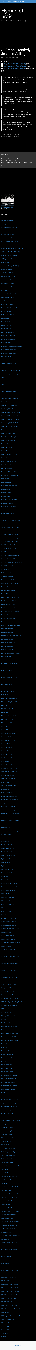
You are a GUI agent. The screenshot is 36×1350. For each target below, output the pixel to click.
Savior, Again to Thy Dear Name (9, 1075)
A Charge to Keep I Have (7, 220)
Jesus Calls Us (4, 726)
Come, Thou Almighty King (8, 433)
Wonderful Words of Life (7, 1326)
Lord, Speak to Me (5, 827)
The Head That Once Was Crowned (9, 1176)
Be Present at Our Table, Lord (8, 314)
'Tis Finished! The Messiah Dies (9, 1225)
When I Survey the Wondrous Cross (10, 1291)
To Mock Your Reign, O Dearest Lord (10, 1235)
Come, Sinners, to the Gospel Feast (9, 426)
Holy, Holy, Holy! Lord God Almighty (10, 625)
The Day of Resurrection (7, 1162)
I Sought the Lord (5, 705)
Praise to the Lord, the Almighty (9, 1036)
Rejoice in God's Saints (6, 1050)
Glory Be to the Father (6, 531)
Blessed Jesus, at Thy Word (8, 325)
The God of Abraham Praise (8, 1172)
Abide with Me (5, 217)
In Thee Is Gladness (6, 695)
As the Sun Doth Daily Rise (8, 297)
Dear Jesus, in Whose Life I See (9, 471)
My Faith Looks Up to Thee (8, 855)
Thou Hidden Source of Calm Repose (10, 1221)
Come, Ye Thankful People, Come (9, 454)
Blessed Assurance (5, 318)
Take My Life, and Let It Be (8, 1138)
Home (3, 1)
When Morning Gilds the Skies (8, 1298)
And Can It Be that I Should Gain (9, 283)
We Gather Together (6, 1256)
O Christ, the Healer (6, 893)
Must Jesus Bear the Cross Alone (9, 852)
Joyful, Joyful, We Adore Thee (8, 778)
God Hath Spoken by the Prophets (9, 541)
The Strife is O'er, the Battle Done (9, 1197)
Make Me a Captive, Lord (7, 834)
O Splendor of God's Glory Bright (9, 995)
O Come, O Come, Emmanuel (8, 907)
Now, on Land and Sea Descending (9, 886)
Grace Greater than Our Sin (8, 580)
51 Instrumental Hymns (7, 207)
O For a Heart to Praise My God (9, 918)
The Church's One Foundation (8, 1155)
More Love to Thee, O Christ (8, 845)
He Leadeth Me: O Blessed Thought (10, 611)
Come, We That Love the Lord (8, 443)
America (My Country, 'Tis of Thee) (10, 266)
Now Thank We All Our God (8, 890)
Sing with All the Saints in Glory (9, 1106)
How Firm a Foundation (7, 646)
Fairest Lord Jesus (5, 489)
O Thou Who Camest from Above (9, 998)
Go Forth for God (5, 569)
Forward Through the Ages (7, 513)
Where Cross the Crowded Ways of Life (11, 1309)
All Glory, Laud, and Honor (8, 234)
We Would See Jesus (6, 1274)
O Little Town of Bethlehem (8, 939)
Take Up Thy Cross (6, 1145)
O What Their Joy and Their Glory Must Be (11, 1002)
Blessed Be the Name (6, 321)
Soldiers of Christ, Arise (7, 1113)
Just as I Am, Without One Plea (8, 785)
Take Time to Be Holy (6, 1141)
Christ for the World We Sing (8, 367)
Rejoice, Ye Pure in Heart (7, 1057)
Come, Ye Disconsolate (7, 447)
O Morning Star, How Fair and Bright (10, 956)
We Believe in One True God (8, 1253)
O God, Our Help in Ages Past (8, 925)
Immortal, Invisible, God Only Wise (10, 674)
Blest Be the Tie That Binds (8, 335)
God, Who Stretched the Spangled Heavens (11, 562)
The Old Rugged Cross (6, 1183)
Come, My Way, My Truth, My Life (10, 423)
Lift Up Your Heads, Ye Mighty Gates (10, 810)
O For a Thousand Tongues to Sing (9, 921)
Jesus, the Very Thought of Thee (9, 768)
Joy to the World (5, 782)
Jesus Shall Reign (5, 761)
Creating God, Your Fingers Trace (9, 457)
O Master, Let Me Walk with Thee (9, 953)
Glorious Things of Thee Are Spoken (10, 527)
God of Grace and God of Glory (9, 545)
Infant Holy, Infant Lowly (7, 684)
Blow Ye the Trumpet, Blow (8, 339)
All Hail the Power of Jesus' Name (9, 238)
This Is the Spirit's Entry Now (8, 1214)
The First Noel (4, 1169)
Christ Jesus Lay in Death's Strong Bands (11, 388)
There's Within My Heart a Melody (9, 1193)
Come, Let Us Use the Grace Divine (10, 419)
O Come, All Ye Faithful (7, 900)
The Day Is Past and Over (7, 1159)
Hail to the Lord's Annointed (8, 590)
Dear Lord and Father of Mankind (9, 475)
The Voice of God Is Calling (8, 1200)
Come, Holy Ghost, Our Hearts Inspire (10, 412)
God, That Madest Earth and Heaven (10, 555)
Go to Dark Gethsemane (7, 576)
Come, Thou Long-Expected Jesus (9, 440)
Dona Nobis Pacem (6, 482)
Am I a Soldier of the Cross (8, 273)
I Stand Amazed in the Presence (9, 709)
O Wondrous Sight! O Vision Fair (9, 1005)
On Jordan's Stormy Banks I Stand (9, 963)
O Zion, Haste (4, 1019)
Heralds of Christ (5, 614)
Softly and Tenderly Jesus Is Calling (16, 1)
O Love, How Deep (6, 946)
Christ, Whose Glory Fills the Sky (9, 398)
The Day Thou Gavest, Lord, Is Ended (10, 1166)
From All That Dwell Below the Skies (10, 517)
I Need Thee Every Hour (7, 681)
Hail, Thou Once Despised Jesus (9, 586)
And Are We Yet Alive (6, 280)
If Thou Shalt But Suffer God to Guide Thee (12, 660)
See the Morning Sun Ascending (9, 1085)
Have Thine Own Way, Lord (8, 604)
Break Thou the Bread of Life (8, 349)
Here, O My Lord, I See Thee (8, 618)
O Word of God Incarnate (7, 1009)
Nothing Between (5, 876)
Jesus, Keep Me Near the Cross (8, 740)
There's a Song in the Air (7, 1190)
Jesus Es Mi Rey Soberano (7, 730)
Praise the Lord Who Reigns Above (9, 1033)
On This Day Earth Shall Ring (8, 970)
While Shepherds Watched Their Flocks (10, 1316)
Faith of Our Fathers (6, 492)
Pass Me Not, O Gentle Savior (8, 1023)
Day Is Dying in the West (7, 468)
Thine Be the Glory (6, 1204)
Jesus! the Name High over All (8, 764)
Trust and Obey (5, 1239)
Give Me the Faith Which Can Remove (10, 520)
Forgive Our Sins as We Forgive (9, 499)
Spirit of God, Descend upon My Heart (10, 1120)
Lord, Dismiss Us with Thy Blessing (10, 820)
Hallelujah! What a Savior (7, 593)
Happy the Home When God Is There (10, 597)
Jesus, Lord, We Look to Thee (8, 743)
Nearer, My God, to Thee (7, 869)
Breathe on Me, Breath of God (8, 353)
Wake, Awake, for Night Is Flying (9, 1249)
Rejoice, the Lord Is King (7, 1054)
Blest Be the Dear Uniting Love (9, 332)
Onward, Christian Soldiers (7, 974)
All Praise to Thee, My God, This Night (10, 252)
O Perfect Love (5, 981)
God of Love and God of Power (9, 548)
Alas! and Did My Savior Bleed (9, 227)
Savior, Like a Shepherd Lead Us (9, 1078)
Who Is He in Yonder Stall (7, 1319)
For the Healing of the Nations (8, 506)
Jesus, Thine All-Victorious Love (9, 771)
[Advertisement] (18, 34)
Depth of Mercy (5, 478)
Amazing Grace (5, 262)
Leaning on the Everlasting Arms (9, 796)
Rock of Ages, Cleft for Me (7, 1071)
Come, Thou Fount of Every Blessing (10, 437)
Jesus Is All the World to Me (8, 733)
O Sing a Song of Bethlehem (8, 988)
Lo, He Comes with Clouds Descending (10, 813)
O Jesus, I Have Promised (7, 935)
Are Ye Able (4, 290)
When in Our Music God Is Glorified (10, 1288)
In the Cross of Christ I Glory (8, 691)
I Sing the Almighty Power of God (9, 702)
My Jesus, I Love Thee (6, 866)
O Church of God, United (7, 897)
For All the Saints (5, 496)
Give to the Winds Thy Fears (8, 524)
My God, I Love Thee (6, 859)
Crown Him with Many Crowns (9, 464)
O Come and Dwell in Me (7, 904)
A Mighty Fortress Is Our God (8, 276)
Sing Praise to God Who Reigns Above (10, 1103)
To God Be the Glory (6, 1232)
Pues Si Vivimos (5, 1047)
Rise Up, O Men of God (7, 1068)
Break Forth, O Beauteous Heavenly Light (11, 346)
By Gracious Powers (6, 356)
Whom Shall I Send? (6, 1322)
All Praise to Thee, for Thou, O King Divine (12, 248)
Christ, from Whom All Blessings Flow (10, 370)
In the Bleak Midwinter (7, 688)
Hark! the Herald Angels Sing (8, 600)
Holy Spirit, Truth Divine (7, 628)
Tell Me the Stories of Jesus (8, 1148)
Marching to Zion (5, 841)
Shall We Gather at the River (8, 1089)
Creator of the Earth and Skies (8, 461)
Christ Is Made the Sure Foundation (10, 381)
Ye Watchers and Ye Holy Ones (8, 1336)
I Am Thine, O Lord (6, 656)
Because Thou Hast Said (7, 304)
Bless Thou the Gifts (6, 328)
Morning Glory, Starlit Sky (7, 848)
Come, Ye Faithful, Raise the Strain (9, 450)
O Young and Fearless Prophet (8, 1016)
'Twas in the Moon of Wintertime (9, 1242)
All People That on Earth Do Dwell (9, 245)
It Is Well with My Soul (7, 719)
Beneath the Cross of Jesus (7, 311)
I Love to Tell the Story (7, 670)
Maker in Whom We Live (7, 838)
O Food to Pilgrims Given (7, 914)
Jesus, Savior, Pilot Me (6, 757)
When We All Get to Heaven (8, 1302)
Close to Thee (4, 402)
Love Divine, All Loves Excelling (9, 831)
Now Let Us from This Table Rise (9, 883)
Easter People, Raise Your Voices (9, 485)
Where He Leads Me (6, 1312)
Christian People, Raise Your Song (9, 374)
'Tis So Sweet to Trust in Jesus (8, 1228)
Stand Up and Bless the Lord (8, 1127)
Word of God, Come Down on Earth (10, 1329)
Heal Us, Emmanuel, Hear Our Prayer (10, 607)
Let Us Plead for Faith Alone (8, 806)
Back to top (18, 1345)
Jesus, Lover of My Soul (7, 747)
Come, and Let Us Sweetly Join (9, 405)
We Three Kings (5, 1263)
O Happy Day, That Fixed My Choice (10, 928)
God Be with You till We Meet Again (10, 534)
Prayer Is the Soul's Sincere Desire (9, 1040)
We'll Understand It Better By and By (10, 1260)
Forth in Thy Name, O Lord (8, 510)
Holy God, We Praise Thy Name (9, 621)
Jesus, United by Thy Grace (8, 775)
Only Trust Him (5, 967)
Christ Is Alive (4, 377)
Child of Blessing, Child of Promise (10, 360)
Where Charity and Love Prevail (9, 1305)
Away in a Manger (5, 300)
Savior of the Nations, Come (8, 1082)
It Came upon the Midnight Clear (9, 716)
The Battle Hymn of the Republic (9, 1152)
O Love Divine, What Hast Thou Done (10, 942)
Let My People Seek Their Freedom (10, 803)
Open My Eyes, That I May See (9, 977)
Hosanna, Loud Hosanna (7, 632)
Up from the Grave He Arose (8, 1246)
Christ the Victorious (6, 395)
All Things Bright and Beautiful (9, 255)
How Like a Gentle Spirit (7, 649)
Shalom (3, 1092)
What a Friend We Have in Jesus (9, 1277)
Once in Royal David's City (8, 960)
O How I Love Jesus (6, 932)
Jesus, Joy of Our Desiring (7, 736)
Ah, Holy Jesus (5, 224)
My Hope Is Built (5, 862)
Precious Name (5, 1043)
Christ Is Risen (4, 384)
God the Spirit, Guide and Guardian (10, 559)
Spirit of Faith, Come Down (8, 1117)
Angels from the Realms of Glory (9, 287)
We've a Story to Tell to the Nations (9, 1270)
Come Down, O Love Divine (8, 409)
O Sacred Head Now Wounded (8, 984)
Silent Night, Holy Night (7, 1096)
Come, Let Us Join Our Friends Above (10, 416)
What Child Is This (6, 1281)
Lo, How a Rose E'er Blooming (8, 817)
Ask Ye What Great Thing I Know (9, 293)
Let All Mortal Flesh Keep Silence (9, 799)
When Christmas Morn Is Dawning (9, 1284)
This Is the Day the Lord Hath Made (10, 1211)
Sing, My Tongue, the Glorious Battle (10, 1099)
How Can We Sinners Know (8, 642)
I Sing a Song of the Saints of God (9, 698)
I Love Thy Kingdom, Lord (7, 667)
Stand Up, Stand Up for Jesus (8, 1131)
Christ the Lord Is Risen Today (8, 391)
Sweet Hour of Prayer (6, 1134)
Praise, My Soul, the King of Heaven (10, 1029)
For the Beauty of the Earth (7, 503)
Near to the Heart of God (7, 873)
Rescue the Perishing (6, 1061)
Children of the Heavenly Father (9, 363)
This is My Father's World (7, 1207)
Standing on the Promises (7, 1124)
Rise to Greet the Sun (6, 1064)
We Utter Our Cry (5, 1267)
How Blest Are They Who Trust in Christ (11, 635)
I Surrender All (5, 712)
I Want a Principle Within (7, 723)
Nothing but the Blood (6, 879)
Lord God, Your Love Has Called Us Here (11, 824)
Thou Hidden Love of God (7, 1218)
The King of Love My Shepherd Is (9, 1179)
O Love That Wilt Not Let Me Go (9, 949)
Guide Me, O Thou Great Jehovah (9, 583)
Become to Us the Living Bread (9, 307)
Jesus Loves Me (5, 750)
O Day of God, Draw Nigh (7, 911)
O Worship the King (6, 1012)
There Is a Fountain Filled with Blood (10, 1186)
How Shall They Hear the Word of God (10, 653)
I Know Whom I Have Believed (9, 663)
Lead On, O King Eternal (7, 792)
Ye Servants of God (6, 1333)
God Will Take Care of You (7, 566)
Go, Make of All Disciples (7, 573)
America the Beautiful (6, 269)
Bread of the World (6, 342)
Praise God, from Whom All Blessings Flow (12, 1026)
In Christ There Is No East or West (9, 677)
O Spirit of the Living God (7, 991)
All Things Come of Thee (7, 259)
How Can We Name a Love (8, 639)
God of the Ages (5, 552)
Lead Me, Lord (5, 789)
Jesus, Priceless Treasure (7, 754)
